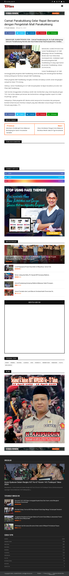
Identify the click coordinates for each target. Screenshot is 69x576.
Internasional (8, 560)
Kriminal (6, 549)
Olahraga (6, 552)
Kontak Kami (52, 574)
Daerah (6, 538)
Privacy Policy (47, 573)
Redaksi (39, 573)
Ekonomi (6, 563)
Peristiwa (6, 544)
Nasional (6, 547)
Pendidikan (7, 555)
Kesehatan (7, 566)
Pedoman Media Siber (58, 573)
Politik (6, 558)
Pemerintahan (8, 541)
